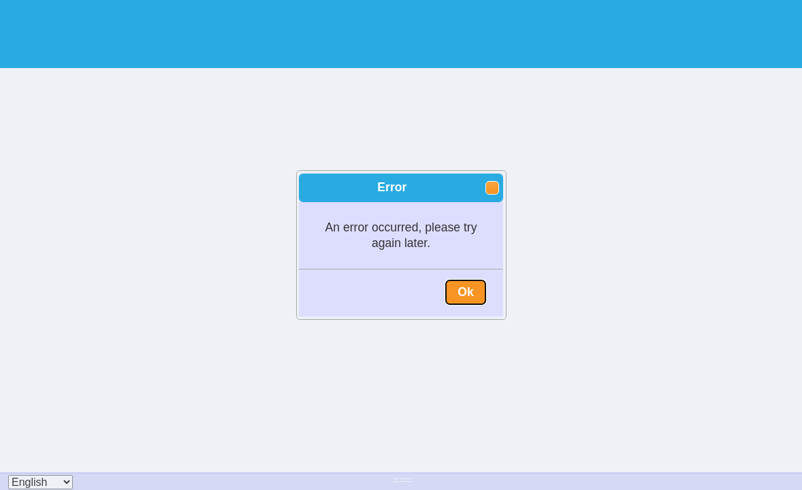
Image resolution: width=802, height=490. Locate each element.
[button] (492, 188)
